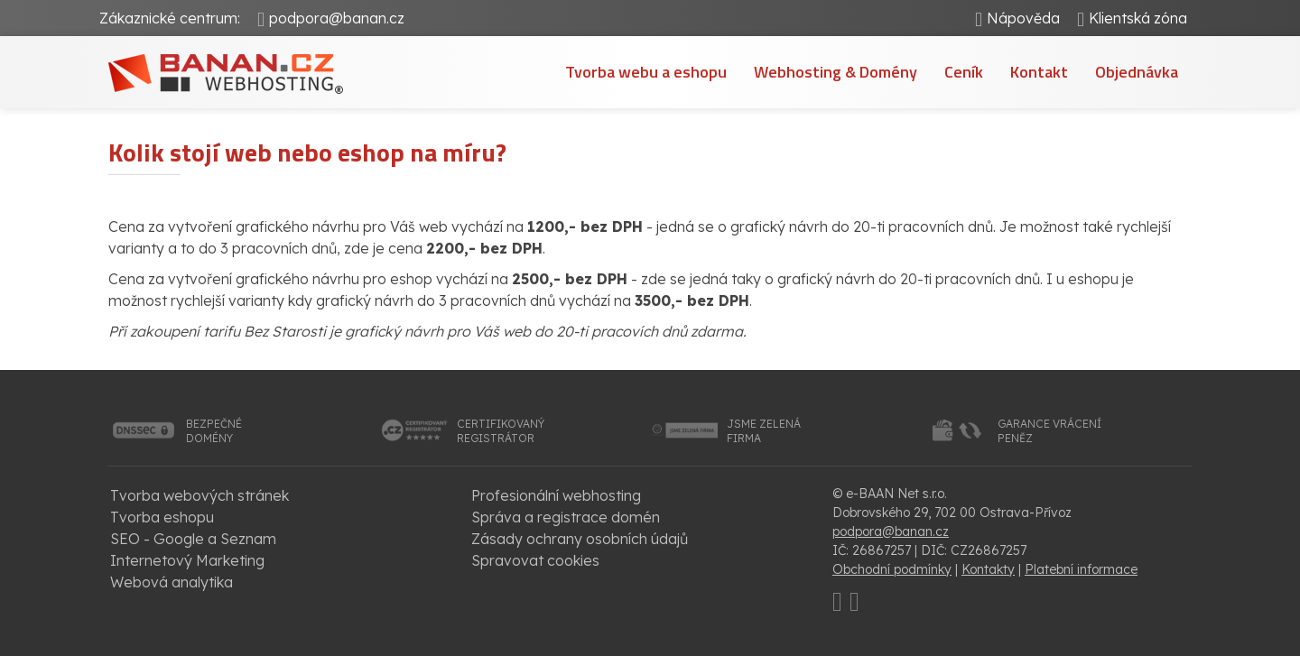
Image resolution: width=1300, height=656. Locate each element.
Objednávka (1136, 72)
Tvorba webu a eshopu (646, 72)
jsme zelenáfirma (764, 431)
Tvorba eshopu (162, 517)
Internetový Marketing (187, 560)
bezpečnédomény (214, 431)
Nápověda (1023, 18)
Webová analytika (171, 582)
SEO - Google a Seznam (193, 539)
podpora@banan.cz (336, 18)
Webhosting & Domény (835, 72)
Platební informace (1081, 569)
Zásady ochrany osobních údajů (579, 539)
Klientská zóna (1138, 18)
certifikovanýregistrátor (500, 431)
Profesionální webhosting (556, 495)
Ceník (963, 72)
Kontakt (1039, 72)
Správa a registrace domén (565, 517)
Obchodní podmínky (892, 569)
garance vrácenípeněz (1049, 431)
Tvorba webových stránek (199, 495)
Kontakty (988, 569)
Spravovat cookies (535, 560)
